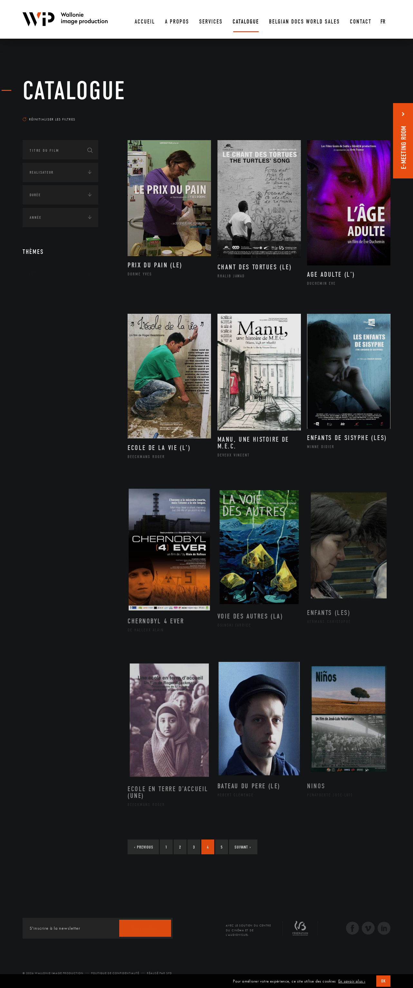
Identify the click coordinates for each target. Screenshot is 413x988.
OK (383, 981)
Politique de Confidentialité (115, 973)
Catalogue (74, 91)
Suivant (243, 847)
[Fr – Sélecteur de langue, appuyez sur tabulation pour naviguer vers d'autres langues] (383, 19)
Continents (40, 293)
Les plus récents (374, 113)
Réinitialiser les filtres (49, 119)
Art (32, 273)
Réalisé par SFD (159, 973)
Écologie (38, 313)
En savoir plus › (351, 981)
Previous (143, 847)
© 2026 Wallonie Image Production (53, 973)
